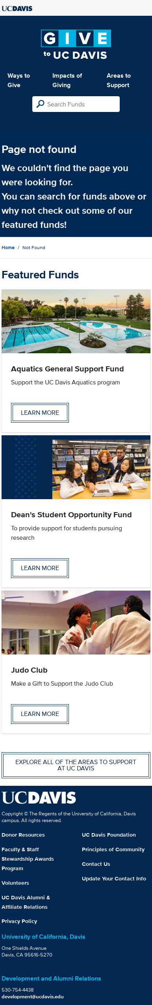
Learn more (40, 412)
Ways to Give (18, 80)
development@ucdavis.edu (33, 996)
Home (8, 247)
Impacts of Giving (67, 80)
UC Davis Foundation (109, 835)
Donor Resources (23, 835)
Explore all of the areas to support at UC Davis (75, 765)
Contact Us (96, 864)
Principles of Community (113, 849)
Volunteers (15, 883)
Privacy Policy (19, 921)
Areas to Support (119, 80)
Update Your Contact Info (114, 878)
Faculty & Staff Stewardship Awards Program (28, 858)
